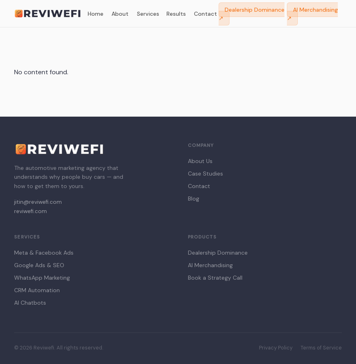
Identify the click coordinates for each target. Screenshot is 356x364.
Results (176, 13)
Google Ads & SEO (39, 265)
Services (148, 13)
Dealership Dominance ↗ (251, 14)
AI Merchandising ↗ (312, 14)
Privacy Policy (276, 347)
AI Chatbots (30, 302)
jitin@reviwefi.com (38, 202)
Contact (205, 13)
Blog (193, 198)
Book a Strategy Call (215, 277)
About (120, 13)
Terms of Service (321, 347)
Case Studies (205, 173)
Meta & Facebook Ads (44, 252)
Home (95, 13)
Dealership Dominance (218, 252)
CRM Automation (37, 290)
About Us (200, 161)
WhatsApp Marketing (42, 277)
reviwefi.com (30, 211)
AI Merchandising (210, 265)
